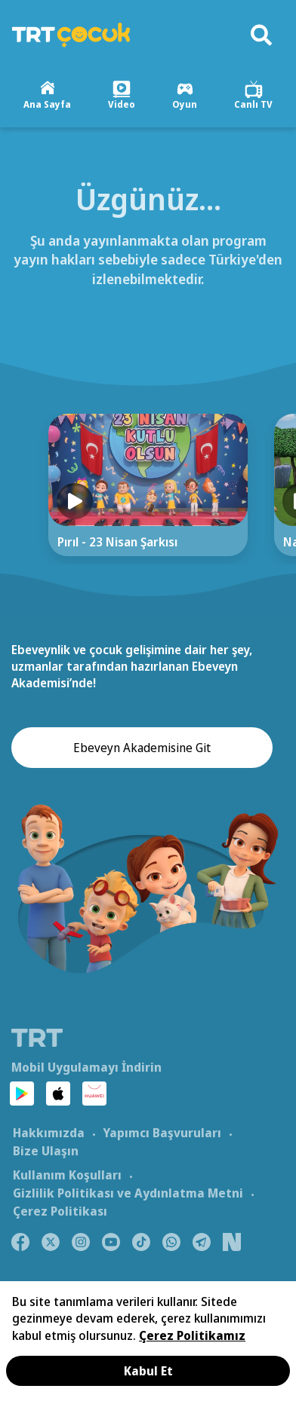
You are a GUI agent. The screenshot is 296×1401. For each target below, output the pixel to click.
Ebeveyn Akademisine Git (142, 747)
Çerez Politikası (60, 1211)
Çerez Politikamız (192, 1335)
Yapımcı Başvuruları (162, 1132)
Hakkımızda (49, 1132)
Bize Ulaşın (46, 1151)
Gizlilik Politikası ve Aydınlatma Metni (128, 1193)
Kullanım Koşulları (67, 1175)
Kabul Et (148, 1371)
